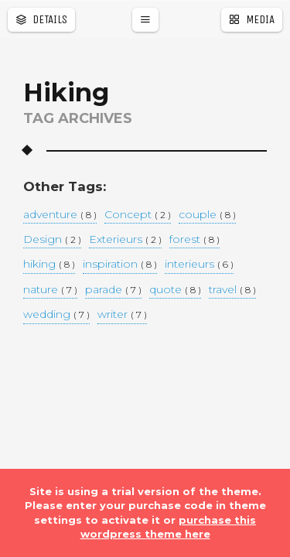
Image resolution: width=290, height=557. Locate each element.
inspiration (120, 264)
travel (232, 290)
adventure (60, 215)
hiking (49, 264)
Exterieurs (125, 240)
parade (113, 290)
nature (50, 290)
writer (122, 315)
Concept (137, 215)
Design (52, 240)
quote (175, 290)
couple (207, 215)
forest (194, 240)
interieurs (199, 264)
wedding (56, 315)
